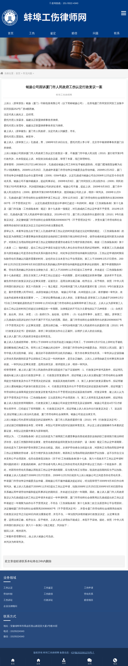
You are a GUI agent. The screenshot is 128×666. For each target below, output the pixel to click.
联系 (117, 33)
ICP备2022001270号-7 (82, 652)
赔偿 (74, 33)
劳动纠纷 (8, 594)
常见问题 (27, 73)
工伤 (32, 33)
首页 (10, 33)
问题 (95, 33)
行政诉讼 (48, 600)
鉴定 (53, 33)
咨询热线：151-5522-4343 (64, 3)
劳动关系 (88, 594)
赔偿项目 (88, 600)
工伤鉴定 (48, 587)
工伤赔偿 (48, 594)
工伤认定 (8, 587)
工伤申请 (88, 587)
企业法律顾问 (10, 606)
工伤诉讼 (8, 600)
